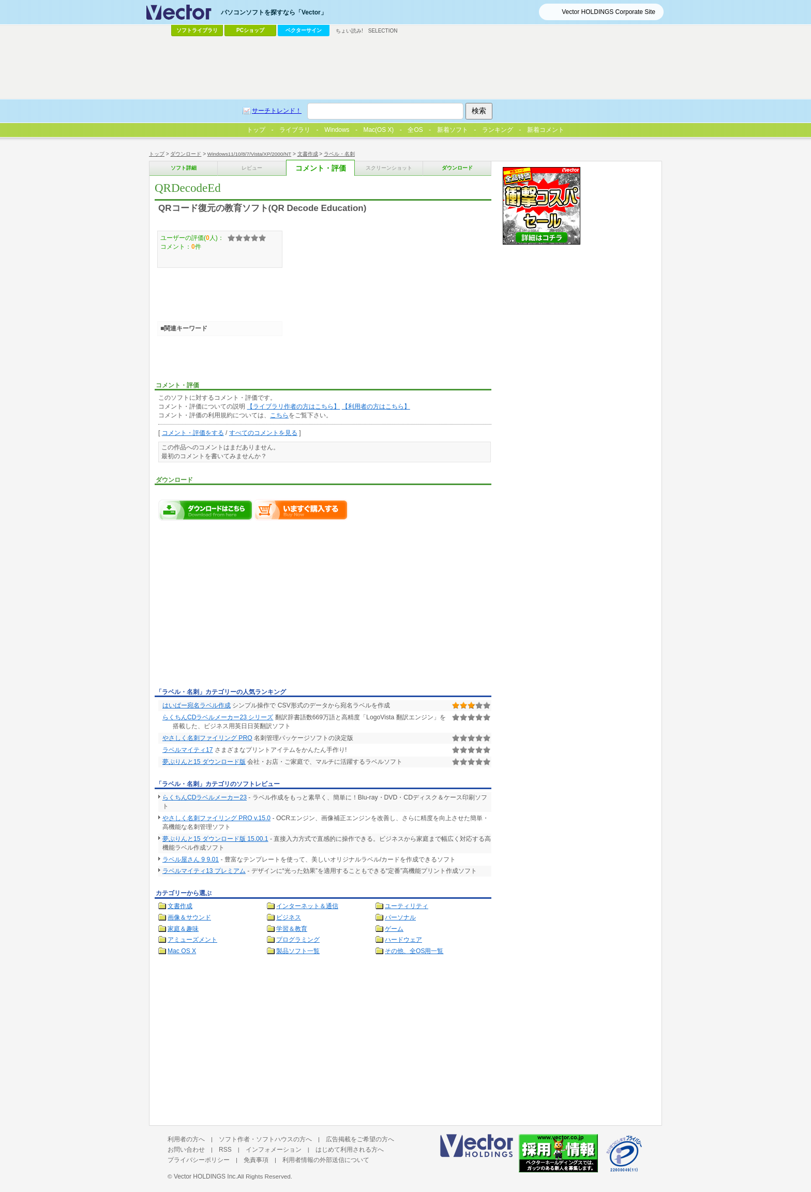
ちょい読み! (349, 31)
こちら (279, 415)
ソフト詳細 (184, 168)
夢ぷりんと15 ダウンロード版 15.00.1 (215, 838)
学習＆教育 (291, 928)
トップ (156, 154)
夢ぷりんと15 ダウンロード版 (204, 761)
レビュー (252, 168)
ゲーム (394, 928)
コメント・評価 (320, 168)
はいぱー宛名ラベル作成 (196, 705)
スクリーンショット (389, 168)
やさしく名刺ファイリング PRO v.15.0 (216, 818)
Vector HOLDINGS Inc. (205, 1176)
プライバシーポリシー (199, 1160)
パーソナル (400, 917)
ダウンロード (185, 154)
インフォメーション (274, 1149)
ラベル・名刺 (339, 154)
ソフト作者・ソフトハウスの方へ (265, 1139)
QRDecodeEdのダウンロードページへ (205, 510)
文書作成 (307, 154)
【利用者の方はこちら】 (376, 406)
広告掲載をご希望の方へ (360, 1139)
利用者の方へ (186, 1139)
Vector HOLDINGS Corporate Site (608, 12)
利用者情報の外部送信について (325, 1160)
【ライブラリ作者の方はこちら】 (293, 406)
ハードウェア (403, 939)
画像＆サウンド (189, 917)
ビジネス (288, 917)
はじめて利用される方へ (350, 1149)
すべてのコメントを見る (263, 432)
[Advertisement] (241, 607)
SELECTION (383, 31)
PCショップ (250, 30)
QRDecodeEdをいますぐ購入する (301, 510)
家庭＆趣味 (183, 928)
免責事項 (256, 1160)
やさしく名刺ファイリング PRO (207, 738)
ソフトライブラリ (197, 30)
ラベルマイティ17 (187, 749)
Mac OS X (182, 951)
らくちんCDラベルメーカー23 (204, 797)
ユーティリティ (406, 906)
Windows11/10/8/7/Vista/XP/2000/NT (249, 154)
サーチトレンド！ (277, 110)
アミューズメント (192, 939)
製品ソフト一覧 (298, 951)
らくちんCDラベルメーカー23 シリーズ (217, 717)
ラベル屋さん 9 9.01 (190, 859)
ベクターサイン (304, 30)
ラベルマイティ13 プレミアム (204, 870)
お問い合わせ (186, 1149)
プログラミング (298, 939)
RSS (225, 1149)
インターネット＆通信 (307, 906)
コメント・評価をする (193, 432)
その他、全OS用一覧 (414, 951)
